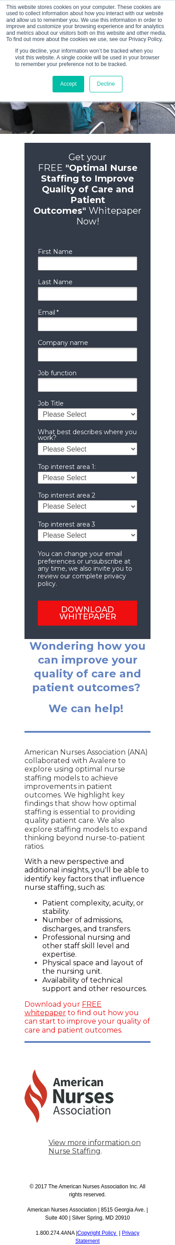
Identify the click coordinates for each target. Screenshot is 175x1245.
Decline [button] (106, 84)
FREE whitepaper (63, 1008)
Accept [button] (68, 84)
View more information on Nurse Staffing (95, 1146)
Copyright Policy (97, 1233)
